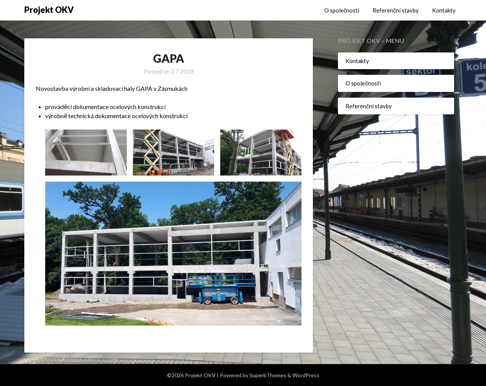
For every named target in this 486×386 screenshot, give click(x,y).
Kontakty (444, 10)
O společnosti (342, 10)
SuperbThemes (267, 375)
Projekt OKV (49, 10)
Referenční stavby (395, 10)
